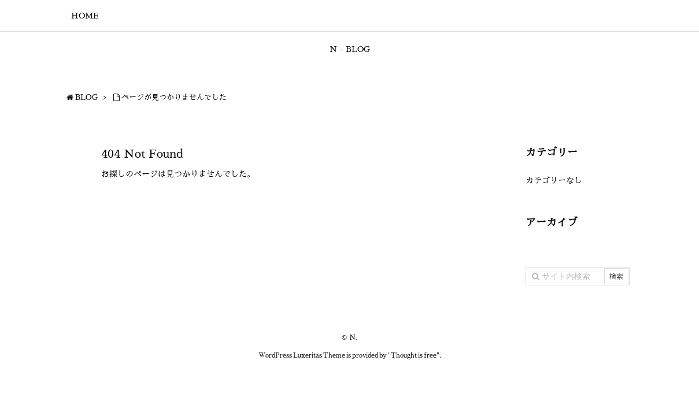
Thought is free (414, 355)
